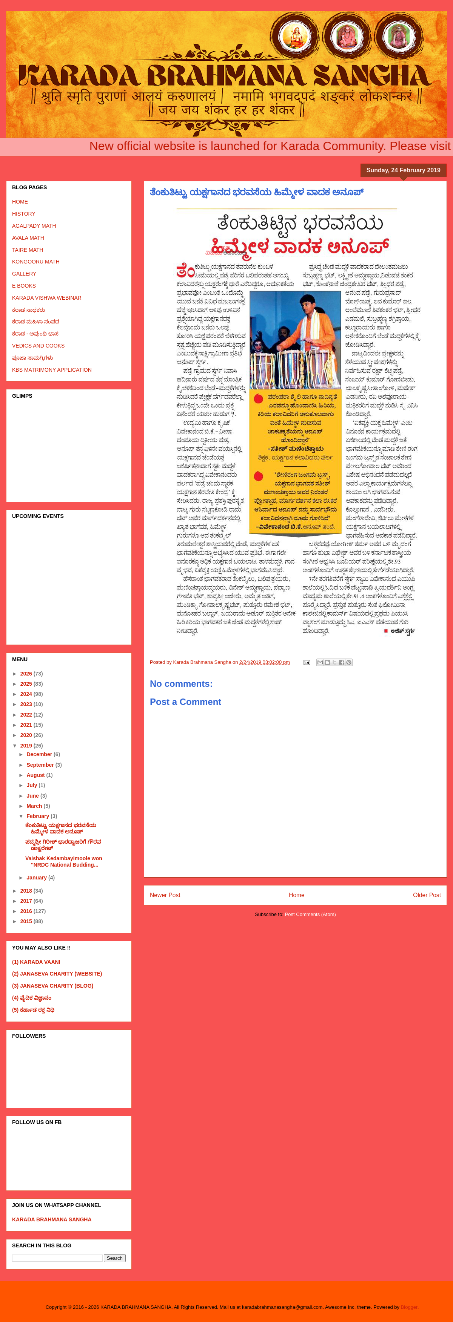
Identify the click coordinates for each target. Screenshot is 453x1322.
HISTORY (23, 214)
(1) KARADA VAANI (36, 962)
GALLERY (24, 274)
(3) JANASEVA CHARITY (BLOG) (52, 986)
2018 (27, 891)
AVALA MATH (28, 238)
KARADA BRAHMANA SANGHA (52, 1219)
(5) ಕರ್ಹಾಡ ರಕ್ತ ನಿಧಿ (33, 1010)
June (33, 796)
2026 (27, 674)
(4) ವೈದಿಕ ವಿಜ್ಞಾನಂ (31, 998)
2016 (27, 911)
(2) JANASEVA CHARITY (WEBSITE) (57, 974)
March (34, 806)
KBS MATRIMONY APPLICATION (52, 370)
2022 (27, 715)
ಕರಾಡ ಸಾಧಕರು (28, 310)
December (40, 754)
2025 (27, 684)
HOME (20, 202)
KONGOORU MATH (36, 262)
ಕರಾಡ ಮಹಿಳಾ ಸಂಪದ (35, 322)
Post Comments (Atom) (310, 914)
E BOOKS (24, 286)
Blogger (409, 1307)
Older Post (427, 895)
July (32, 785)
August (36, 775)
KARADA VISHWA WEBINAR (47, 298)
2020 (27, 735)
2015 (27, 921)
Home (297, 895)
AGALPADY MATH (34, 226)
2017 (27, 901)
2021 (27, 725)
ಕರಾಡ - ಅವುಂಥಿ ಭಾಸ (35, 334)
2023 (27, 704)
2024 (27, 694)
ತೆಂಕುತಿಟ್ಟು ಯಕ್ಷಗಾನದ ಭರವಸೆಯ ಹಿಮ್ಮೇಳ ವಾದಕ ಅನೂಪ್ (60, 828)
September (40, 765)
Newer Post (165, 895)
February (38, 816)
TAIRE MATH (27, 250)
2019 (27, 746)
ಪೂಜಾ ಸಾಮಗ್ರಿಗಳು (32, 358)
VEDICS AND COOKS (38, 346)
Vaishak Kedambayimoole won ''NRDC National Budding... (63, 861)
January (37, 878)
